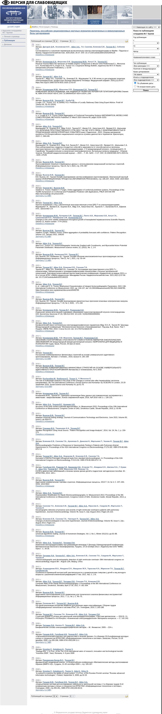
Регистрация (44, 27)
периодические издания (79, 22)
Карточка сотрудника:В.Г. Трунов (12, 32)
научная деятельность (35, 22)
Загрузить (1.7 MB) (43, 642)
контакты (125, 22)
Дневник (8, 44)
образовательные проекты (64, 22)
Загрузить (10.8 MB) (44, 386)
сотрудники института (94, 22)
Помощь (54, 27)
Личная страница (11, 36)
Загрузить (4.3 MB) (43, 236)
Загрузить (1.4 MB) (43, 690)
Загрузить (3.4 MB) (43, 359)
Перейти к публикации (45, 55)
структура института (50, 22)
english (17, 27)
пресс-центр (110, 22)
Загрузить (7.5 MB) (43, 260)
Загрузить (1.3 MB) (43, 196)
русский (10, 27)
